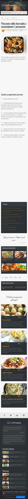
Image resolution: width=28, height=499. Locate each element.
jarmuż (20, 277)
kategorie (22, 5)
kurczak (11, 277)
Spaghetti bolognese (7, 373)
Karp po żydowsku (6, 320)
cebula (15, 277)
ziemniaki (6, 277)
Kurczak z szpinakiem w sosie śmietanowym (12, 399)
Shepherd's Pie (5, 346)
